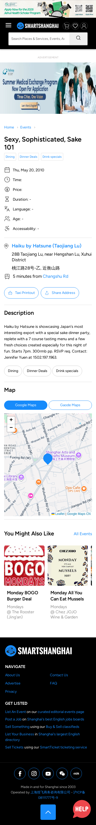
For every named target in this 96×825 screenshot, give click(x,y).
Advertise (12, 683)
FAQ (53, 683)
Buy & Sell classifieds (62, 727)
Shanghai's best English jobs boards (55, 719)
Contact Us (59, 675)
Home (9, 127)
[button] (48, 459)
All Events (83, 533)
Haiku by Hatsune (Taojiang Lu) (46, 246)
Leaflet (58, 514)
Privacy (11, 691)
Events (25, 127)
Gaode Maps (70, 405)
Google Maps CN (79, 514)
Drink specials (52, 157)
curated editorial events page (61, 712)
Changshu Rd (55, 276)
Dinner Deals (28, 157)
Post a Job (13, 719)
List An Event (15, 712)
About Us (12, 675)
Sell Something (17, 727)
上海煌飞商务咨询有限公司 (50, 792)
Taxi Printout (21, 293)
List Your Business (19, 734)
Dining (10, 157)
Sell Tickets (14, 747)
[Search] (78, 39)
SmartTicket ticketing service (63, 747)
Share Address (60, 293)
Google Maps (25, 405)
